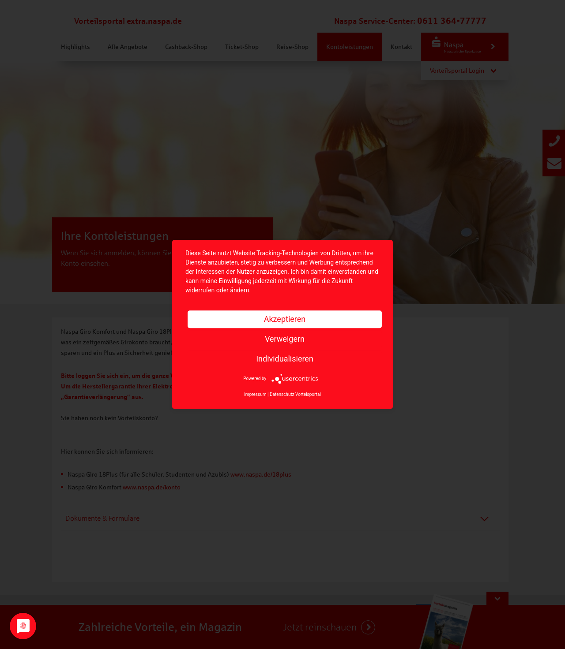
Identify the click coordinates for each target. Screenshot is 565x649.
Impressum (255, 394)
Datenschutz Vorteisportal (295, 394)
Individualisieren (284, 358)
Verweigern (285, 338)
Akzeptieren (285, 319)
